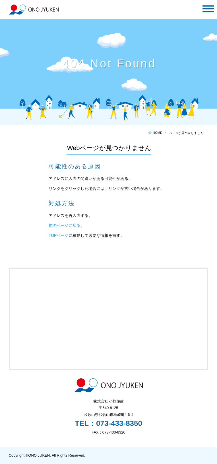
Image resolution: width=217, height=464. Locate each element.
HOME (157, 132)
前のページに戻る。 (66, 225)
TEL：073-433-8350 (108, 423)
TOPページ (59, 235)
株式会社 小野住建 (34, 10)
